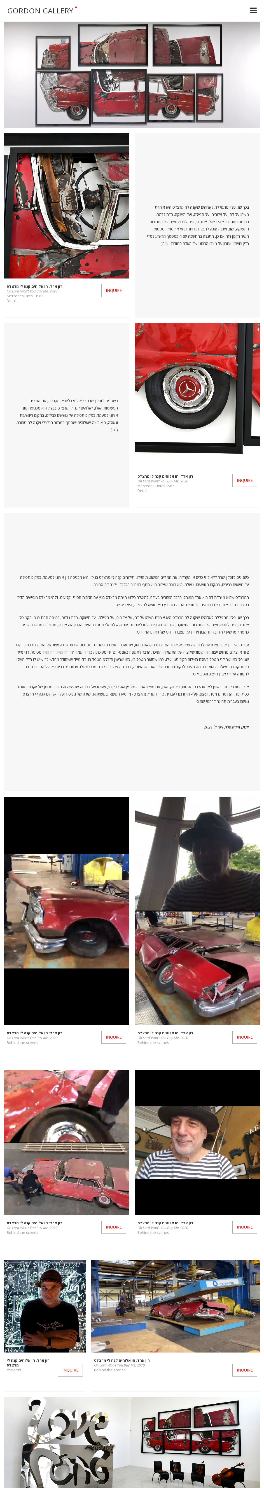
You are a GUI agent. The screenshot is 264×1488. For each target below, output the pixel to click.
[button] (253, 10)
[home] (121, 10)
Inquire (114, 290)
